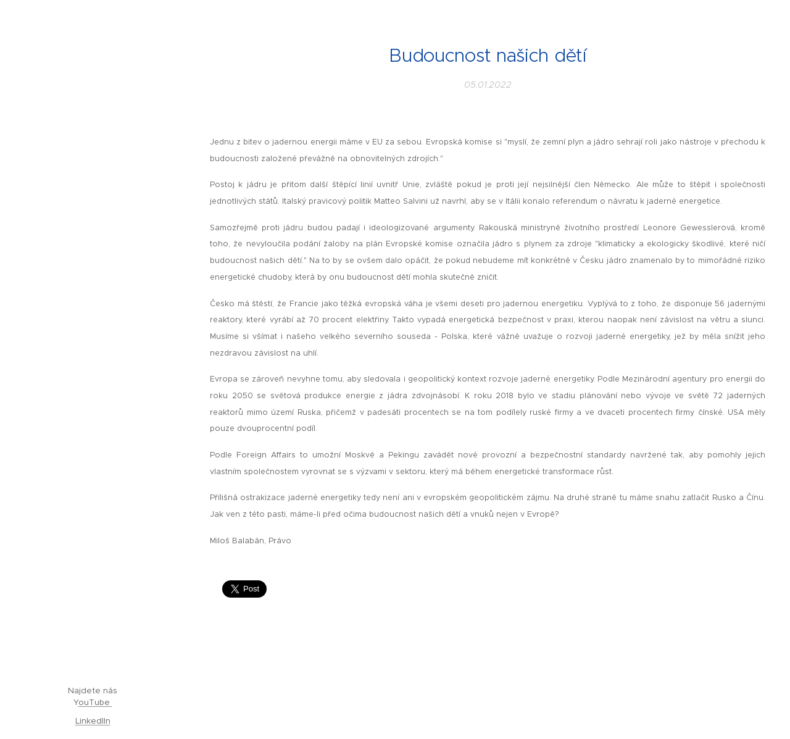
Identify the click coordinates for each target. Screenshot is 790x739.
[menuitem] (92, 278)
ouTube (95, 702)
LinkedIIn (92, 721)
